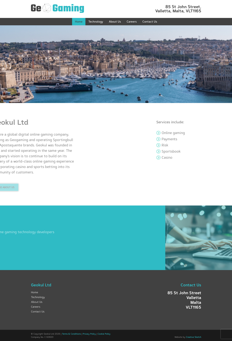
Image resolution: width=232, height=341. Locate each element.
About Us (115, 21)
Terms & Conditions (71, 334)
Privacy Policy (89, 334)
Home (79, 21)
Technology (95, 21)
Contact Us (149, 21)
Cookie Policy (104, 334)
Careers (132, 21)
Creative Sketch (193, 337)
